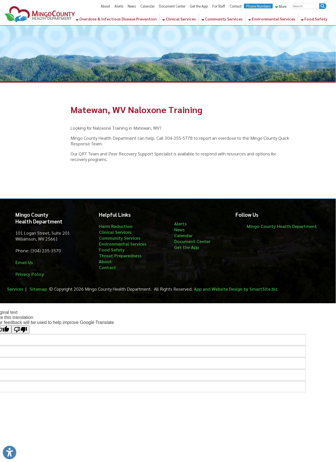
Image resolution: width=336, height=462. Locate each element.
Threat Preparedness (120, 255)
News (132, 6)
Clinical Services (179, 18)
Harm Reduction (115, 226)
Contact (236, 6)
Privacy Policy (29, 274)
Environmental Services (271, 18)
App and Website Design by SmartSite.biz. (236, 289)
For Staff (218, 6)
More (280, 6)
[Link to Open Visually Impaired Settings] (9, 452)
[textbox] (305, 6)
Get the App (199, 6)
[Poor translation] (20, 329)
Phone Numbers (258, 6)
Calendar (147, 6)
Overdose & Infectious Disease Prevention (116, 18)
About (105, 6)
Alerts (119, 6)
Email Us (24, 262)
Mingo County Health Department (282, 226)
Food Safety (314, 18)
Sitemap (38, 289)
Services (15, 289)
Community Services (222, 18)
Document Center (172, 6)
